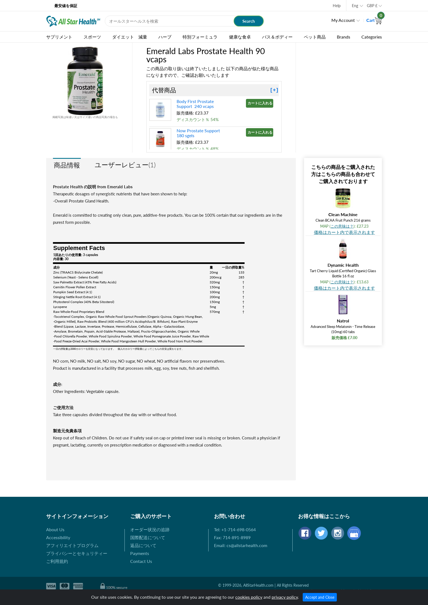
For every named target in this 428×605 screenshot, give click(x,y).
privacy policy (285, 597)
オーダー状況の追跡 (150, 529)
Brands (343, 36)
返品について (143, 545)
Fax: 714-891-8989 (232, 537)
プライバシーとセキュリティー (76, 553)
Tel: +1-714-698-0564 (235, 529)
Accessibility (58, 537)
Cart (374, 20)
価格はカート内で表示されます (344, 232)
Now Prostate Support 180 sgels (199, 133)
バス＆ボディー (277, 36)
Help (337, 5)
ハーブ (164, 36)
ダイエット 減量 (129, 36)
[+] (274, 90)
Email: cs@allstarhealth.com (240, 545)
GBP (372, 5)
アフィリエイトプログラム (72, 545)
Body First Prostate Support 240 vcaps (195, 104)
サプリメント (59, 36)
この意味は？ (342, 226)
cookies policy (248, 597)
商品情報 (67, 165)
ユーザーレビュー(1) (125, 165)
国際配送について (147, 537)
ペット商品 (315, 36)
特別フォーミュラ (200, 36)
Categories (371, 36)
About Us (55, 529)
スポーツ (92, 36)
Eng (355, 5)
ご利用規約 (57, 561)
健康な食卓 (240, 36)
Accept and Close (319, 597)
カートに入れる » (260, 103)
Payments (139, 553)
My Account (343, 20)
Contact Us (141, 561)
